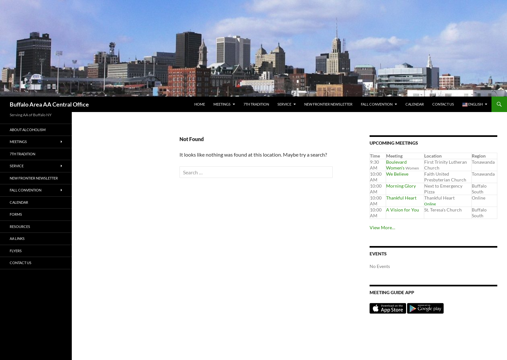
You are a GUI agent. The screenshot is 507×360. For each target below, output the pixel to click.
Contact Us (443, 104)
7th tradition (256, 104)
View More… (382, 227)
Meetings (222, 104)
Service (284, 104)
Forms (16, 214)
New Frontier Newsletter (328, 104)
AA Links (17, 238)
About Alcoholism (28, 130)
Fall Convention (377, 104)
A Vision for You (402, 209)
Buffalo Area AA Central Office (49, 104)
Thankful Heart (401, 198)
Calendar (414, 104)
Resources (20, 226)
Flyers (16, 251)
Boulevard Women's (396, 164)
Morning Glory (401, 186)
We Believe (397, 174)
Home (199, 104)
